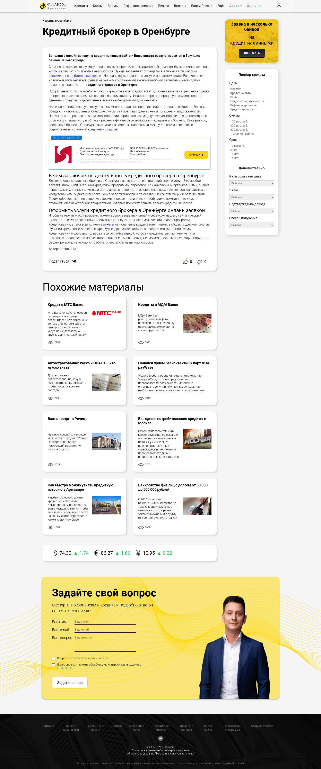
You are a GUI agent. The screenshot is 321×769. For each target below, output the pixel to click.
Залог (233, 190)
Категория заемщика (245, 176)
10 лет (234, 154)
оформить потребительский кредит (76, 76)
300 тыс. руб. (239, 125)
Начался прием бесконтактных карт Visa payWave (173, 365)
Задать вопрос (70, 682)
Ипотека (236, 89)
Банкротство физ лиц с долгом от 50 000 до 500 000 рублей (173, 487)
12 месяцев (237, 145)
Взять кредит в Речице (67, 418)
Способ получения (243, 218)
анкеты (108, 224)
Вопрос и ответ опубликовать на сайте (80, 658)
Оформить (196, 154)
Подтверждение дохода (247, 204)
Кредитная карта (241, 109)
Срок (233, 140)
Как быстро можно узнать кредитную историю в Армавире (80, 487)
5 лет (233, 150)
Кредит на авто (240, 93)
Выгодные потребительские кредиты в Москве (172, 420)
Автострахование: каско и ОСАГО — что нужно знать (81, 365)
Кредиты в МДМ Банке (158, 304)
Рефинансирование (243, 105)
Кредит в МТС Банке (65, 304)
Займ (233, 97)
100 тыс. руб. (239, 121)
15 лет (234, 158)
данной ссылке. (234, 763)
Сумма (234, 115)
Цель (233, 83)
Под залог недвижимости (247, 101)
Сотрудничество (262, 725)
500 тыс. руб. (239, 129)
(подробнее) (65, 667)
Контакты (48, 725)
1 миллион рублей (242, 133)
